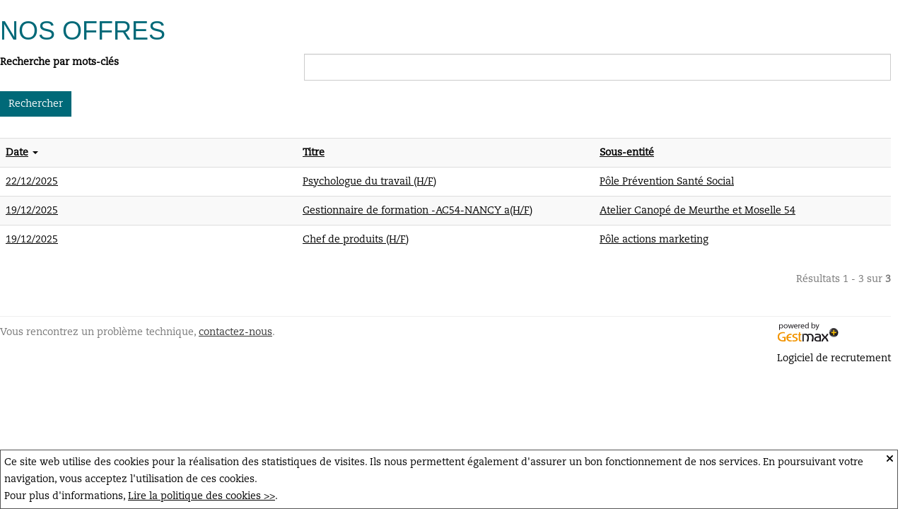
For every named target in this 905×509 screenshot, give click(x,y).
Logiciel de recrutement (834, 358)
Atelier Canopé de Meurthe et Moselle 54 (697, 211)
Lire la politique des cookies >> (201, 496)
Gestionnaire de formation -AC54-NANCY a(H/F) (417, 211)
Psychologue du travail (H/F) (369, 182)
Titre (314, 153)
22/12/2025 (32, 182)
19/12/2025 (32, 211)
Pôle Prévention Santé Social (667, 182)
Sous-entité (627, 153)
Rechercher (35, 104)
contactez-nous (235, 332)
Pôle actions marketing (654, 240)
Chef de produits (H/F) (356, 240)
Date (17, 153)
